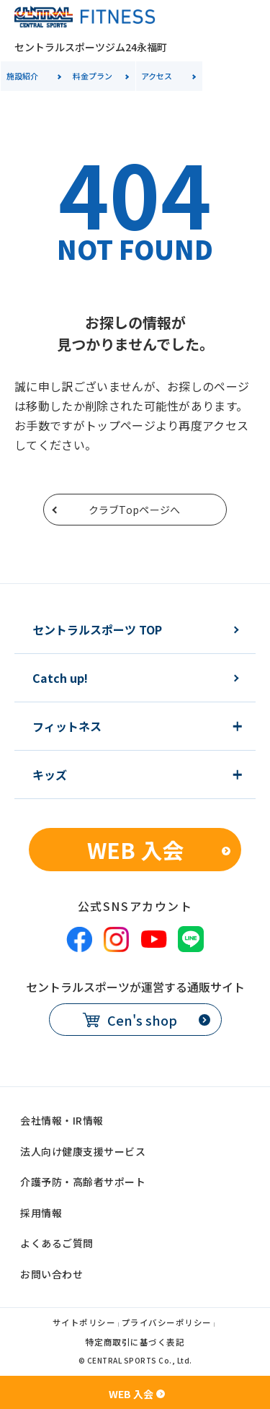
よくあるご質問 (57, 1243)
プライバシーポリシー (167, 1323)
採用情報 (41, 1212)
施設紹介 (22, 76)
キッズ (49, 774)
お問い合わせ (51, 1274)
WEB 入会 (135, 849)
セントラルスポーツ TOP (97, 629)
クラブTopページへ (135, 509)
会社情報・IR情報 (62, 1120)
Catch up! (60, 678)
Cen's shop (142, 1020)
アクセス (156, 76)
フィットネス (67, 726)
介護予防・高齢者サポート (82, 1181)
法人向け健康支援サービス (82, 1151)
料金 (92, 76)
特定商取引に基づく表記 (135, 1343)
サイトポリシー (84, 1323)
